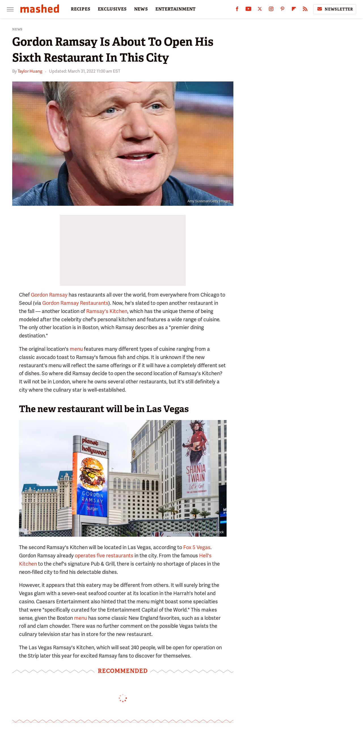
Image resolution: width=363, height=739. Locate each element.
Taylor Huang (30, 71)
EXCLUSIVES (112, 9)
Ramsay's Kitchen (106, 311)
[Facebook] (237, 10)
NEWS (141, 9)
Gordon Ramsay (49, 294)
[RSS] (305, 10)
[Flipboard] (293, 10)
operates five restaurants (104, 555)
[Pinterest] (282, 10)
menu (76, 349)
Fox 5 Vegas (196, 547)
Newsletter (334, 9)
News (17, 29)
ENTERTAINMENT (175, 9)
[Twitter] (259, 10)
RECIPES (80, 9)
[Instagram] (271, 10)
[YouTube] (248, 10)
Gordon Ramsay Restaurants (75, 303)
